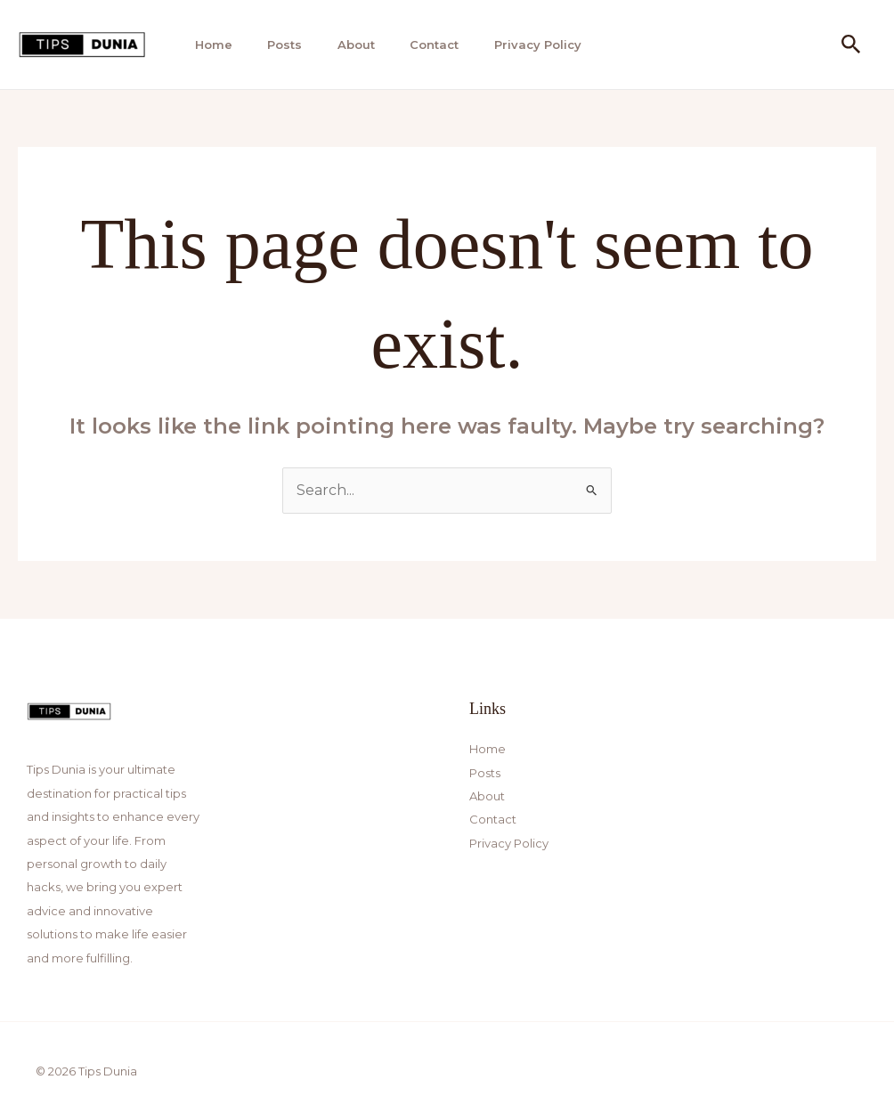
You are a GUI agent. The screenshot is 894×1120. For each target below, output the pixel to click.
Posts (277, 44)
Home (208, 44)
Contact (422, 44)
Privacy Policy (523, 44)
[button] (851, 45)
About (346, 44)
